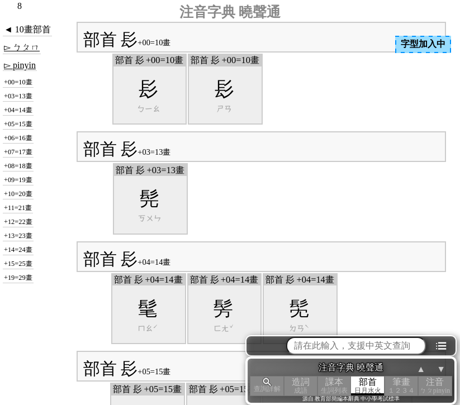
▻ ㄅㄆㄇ (22, 47)
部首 (368, 385)
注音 (435, 385)
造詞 (300, 385)
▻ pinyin (20, 65)
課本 (334, 385)
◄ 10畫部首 (27, 29)
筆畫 (401, 385)
